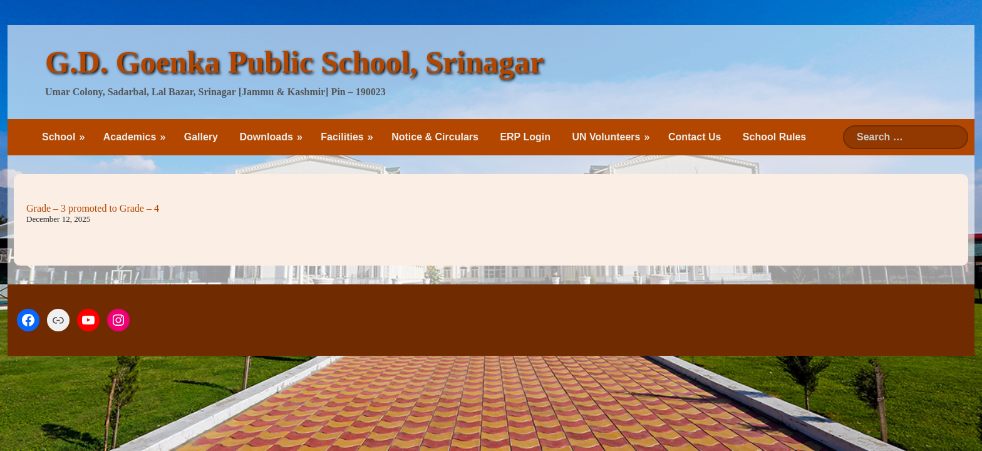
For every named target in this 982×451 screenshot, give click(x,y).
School (58, 137)
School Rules (774, 137)
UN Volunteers (606, 137)
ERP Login (525, 137)
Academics (130, 137)
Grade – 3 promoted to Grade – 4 (92, 208)
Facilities (342, 137)
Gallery (201, 137)
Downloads (265, 137)
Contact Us (694, 137)
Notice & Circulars (434, 137)
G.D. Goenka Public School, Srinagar (294, 62)
